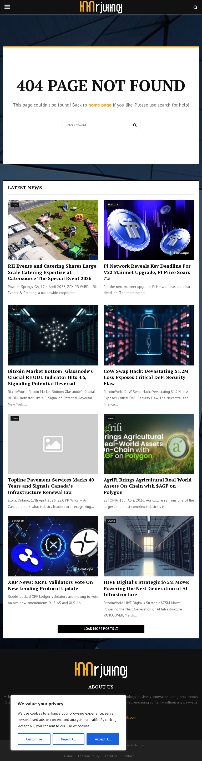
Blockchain (114, 204)
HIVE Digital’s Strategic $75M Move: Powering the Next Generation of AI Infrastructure (146, 588)
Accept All (103, 739)
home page (100, 105)
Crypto (15, 309)
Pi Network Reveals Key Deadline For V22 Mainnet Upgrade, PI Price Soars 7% (147, 272)
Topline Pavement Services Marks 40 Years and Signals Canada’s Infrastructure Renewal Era (51, 485)
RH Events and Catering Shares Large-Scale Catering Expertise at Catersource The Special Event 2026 (53, 272)
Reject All (68, 739)
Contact (128, 756)
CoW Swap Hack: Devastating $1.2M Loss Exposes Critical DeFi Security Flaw (146, 377)
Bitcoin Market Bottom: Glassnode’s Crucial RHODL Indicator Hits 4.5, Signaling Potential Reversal (50, 377)
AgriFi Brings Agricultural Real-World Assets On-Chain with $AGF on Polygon (147, 485)
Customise (34, 739)
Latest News (25, 187)
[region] (68, 722)
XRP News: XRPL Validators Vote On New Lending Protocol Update (50, 585)
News (15, 204)
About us (111, 756)
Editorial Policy (88, 756)
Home (68, 756)
